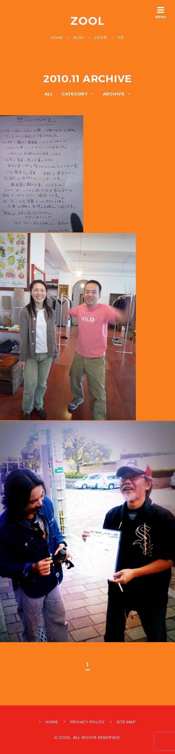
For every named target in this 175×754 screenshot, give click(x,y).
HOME (51, 721)
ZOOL (87, 21)
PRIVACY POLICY (87, 721)
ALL (48, 94)
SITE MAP (126, 721)
